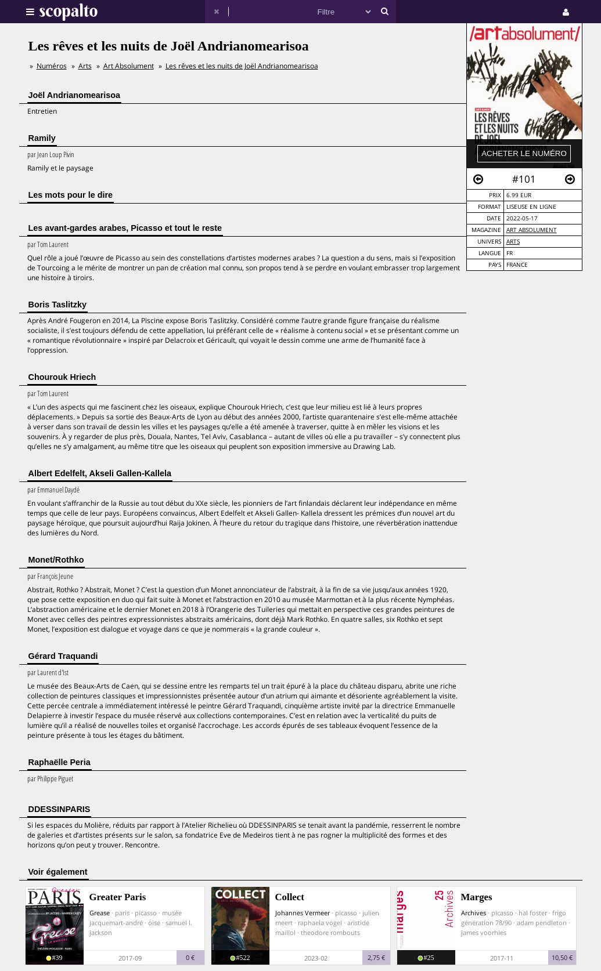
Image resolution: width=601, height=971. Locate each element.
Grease (99, 912)
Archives (473, 912)
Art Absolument (531, 230)
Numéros (52, 66)
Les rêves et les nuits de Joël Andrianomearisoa (241, 66)
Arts (513, 241)
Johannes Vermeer (302, 912)
